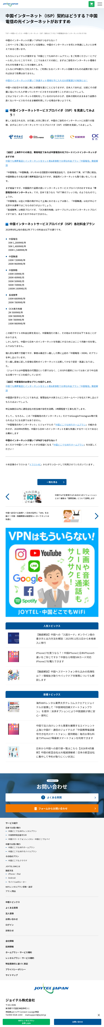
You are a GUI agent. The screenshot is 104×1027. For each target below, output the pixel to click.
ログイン (10, 924)
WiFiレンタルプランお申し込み (26, 1021)
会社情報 (10, 940)
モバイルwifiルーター (17, 882)
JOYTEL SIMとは (13, 866)
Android (11, 877)
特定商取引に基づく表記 (17, 963)
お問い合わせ (12, 919)
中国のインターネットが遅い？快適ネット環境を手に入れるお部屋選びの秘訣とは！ (47, 80)
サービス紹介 (12, 823)
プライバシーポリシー (16, 969)
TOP (7, 33)
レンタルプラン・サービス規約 (20, 958)
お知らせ (10, 930)
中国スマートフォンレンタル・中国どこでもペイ (29, 839)
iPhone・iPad (14, 874)
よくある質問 (12, 907)
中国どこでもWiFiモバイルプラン (22, 851)
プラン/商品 (11, 891)
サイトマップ (12, 975)
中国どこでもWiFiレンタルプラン (22, 831)
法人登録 (10, 913)
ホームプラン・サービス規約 (19, 952)
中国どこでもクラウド (17, 860)
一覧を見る (52, 482)
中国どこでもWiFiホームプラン (70, 424)
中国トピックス (16, 33)
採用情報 (10, 946)
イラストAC (35, 464)
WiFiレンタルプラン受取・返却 (19, 886)
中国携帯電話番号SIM (17, 835)
